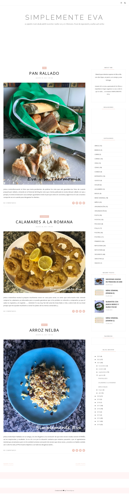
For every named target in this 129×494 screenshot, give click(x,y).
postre (97, 233)
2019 (98, 399)
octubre (101, 369)
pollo (97, 228)
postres (98, 237)
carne (97, 154)
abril (100, 393)
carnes (97, 159)
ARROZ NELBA (44, 330)
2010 (98, 424)
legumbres (99, 189)
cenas (97, 167)
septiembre (102, 372)
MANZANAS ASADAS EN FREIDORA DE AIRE (114, 280)
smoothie (98, 259)
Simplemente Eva (64, 17)
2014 (98, 412)
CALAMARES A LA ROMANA (44, 222)
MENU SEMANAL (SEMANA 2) (112, 319)
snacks (97, 263)
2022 (98, 359)
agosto (101, 375)
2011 (98, 421)
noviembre (102, 366)
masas (97, 193)
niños (97, 202)
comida (97, 172)
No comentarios (9, 203)
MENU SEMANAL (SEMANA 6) (112, 291)
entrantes (98, 176)
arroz (44, 325)
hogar (97, 185)
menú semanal (100, 198)
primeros (98, 241)
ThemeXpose (70, 491)
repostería (99, 250)
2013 (98, 415)
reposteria (99, 246)
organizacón (100, 211)
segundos (98, 254)
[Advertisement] (64, 42)
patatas (98, 220)
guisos (97, 180)
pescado (98, 224)
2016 (98, 409)
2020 (98, 396)
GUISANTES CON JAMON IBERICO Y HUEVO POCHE (112, 304)
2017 (98, 406)
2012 (98, 418)
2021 (98, 363)
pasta (97, 215)
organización (100, 207)
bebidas (97, 150)
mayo (100, 390)
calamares (44, 217)
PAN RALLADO (44, 73)
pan (44, 68)
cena (96, 163)
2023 (98, 356)
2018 (98, 402)
